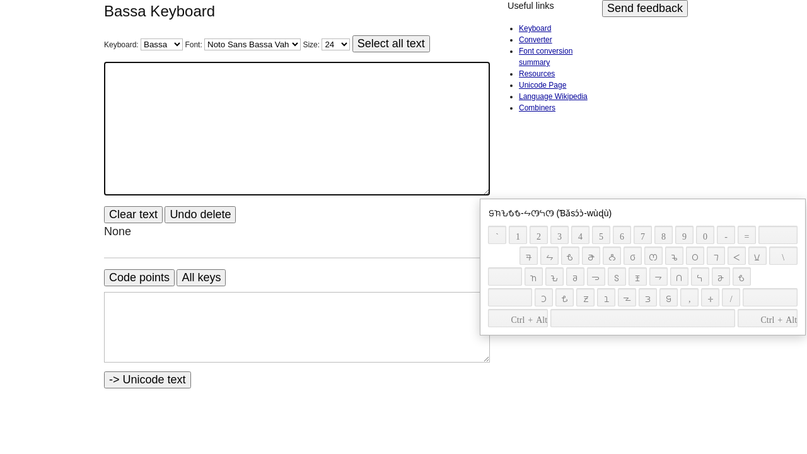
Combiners (537, 107)
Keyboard (535, 28)
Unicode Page (542, 85)
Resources (537, 73)
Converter (535, 39)
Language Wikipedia (553, 96)
